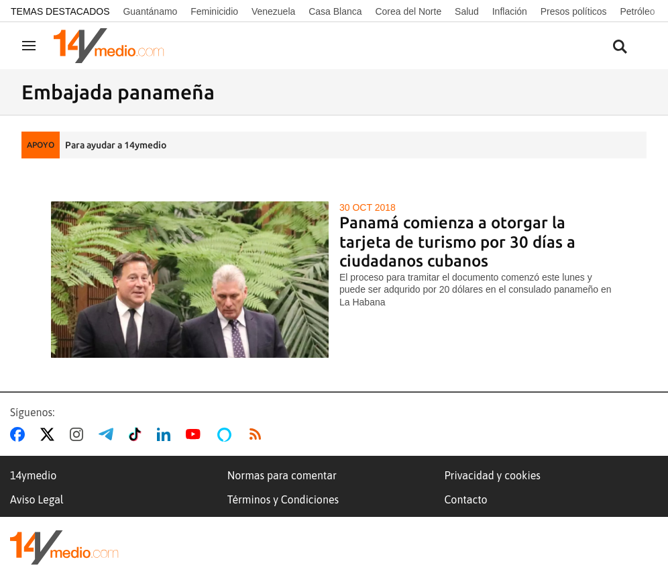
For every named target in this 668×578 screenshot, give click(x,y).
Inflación (509, 11)
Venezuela (273, 11)
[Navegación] (29, 46)
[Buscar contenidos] (620, 47)
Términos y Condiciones (283, 499)
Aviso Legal (37, 499)
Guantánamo (150, 11)
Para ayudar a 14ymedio (115, 145)
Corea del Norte (408, 11)
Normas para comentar (282, 475)
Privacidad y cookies (492, 475)
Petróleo (637, 11)
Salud (467, 11)
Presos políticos (574, 11)
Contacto (465, 499)
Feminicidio (214, 11)
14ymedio (33, 475)
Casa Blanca (335, 11)
